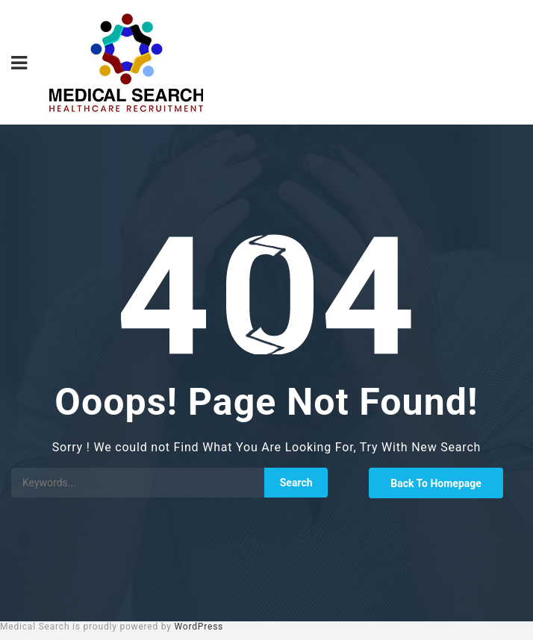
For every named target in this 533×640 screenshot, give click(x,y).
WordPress (199, 626)
